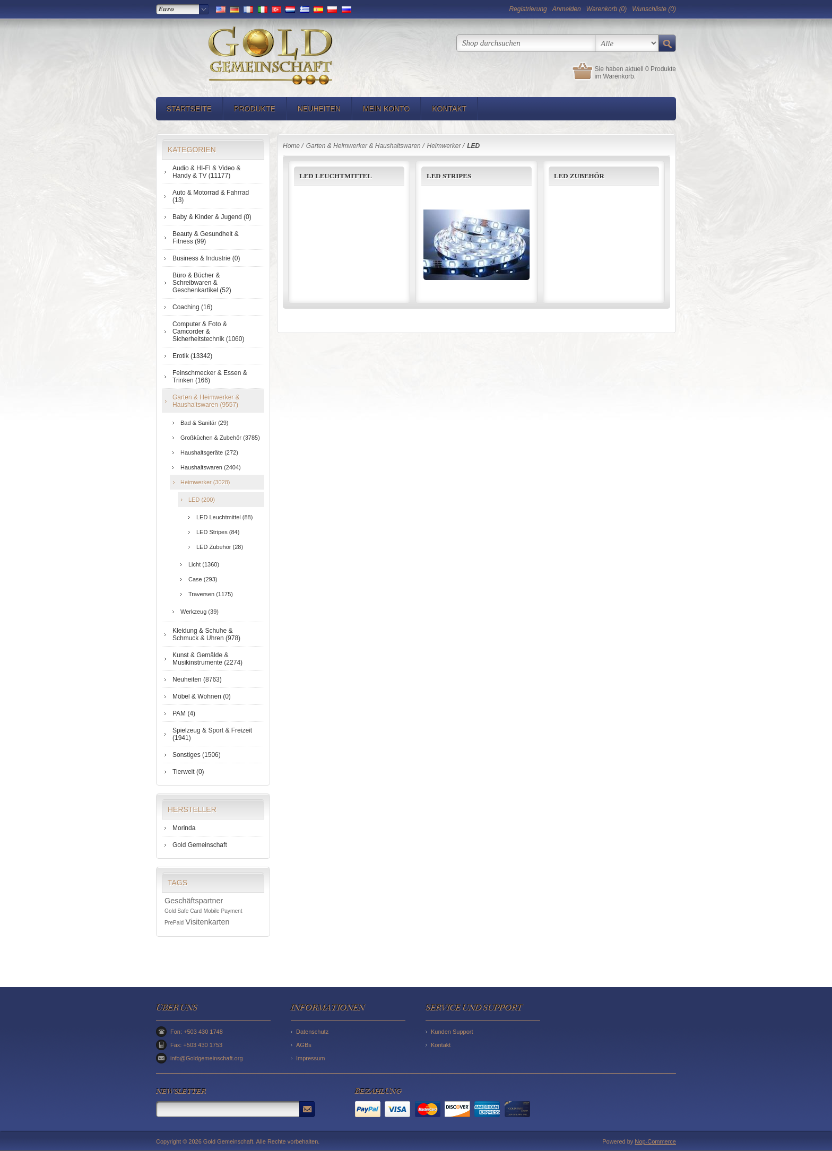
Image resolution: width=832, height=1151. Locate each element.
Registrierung (528, 9)
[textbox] (525, 43)
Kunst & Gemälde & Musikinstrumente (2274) (207, 658)
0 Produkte (660, 69)
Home (291, 146)
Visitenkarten (208, 922)
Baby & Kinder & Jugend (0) (212, 217)
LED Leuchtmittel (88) (224, 517)
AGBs (303, 1045)
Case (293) (202, 579)
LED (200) (201, 499)
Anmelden (566, 9)
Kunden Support (452, 1031)
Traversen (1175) (210, 594)
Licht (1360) (203, 564)
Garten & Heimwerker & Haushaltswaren (363, 146)
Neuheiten (319, 108)
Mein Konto (386, 108)
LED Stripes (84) (217, 532)
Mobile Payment (223, 911)
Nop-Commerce (655, 1141)
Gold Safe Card (183, 911)
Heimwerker (444, 146)
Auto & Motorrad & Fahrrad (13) (210, 196)
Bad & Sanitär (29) (204, 423)
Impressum (310, 1058)
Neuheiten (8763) (197, 679)
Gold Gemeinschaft (199, 845)
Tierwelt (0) (188, 771)
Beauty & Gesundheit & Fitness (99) (205, 237)
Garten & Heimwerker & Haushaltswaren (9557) (206, 401)
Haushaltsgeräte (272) (209, 452)
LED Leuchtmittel (335, 176)
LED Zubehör (579, 176)
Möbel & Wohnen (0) (201, 696)
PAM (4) (183, 713)
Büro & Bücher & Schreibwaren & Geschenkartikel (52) (201, 283)
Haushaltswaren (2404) (210, 467)
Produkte (254, 108)
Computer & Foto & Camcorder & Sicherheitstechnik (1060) (208, 331)
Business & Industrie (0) (206, 258)
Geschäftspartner (193, 900)
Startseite (189, 108)
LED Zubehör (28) (219, 547)
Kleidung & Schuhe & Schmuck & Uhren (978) (206, 634)
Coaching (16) (192, 307)
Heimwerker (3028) (205, 482)
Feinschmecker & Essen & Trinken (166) (209, 376)
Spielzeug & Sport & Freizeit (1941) (212, 734)
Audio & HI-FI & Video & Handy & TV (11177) (206, 171)
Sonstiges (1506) (196, 754)
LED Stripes (449, 176)
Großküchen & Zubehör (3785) (220, 437)
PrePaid (174, 923)
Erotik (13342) (192, 356)
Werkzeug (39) (199, 611)
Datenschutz (312, 1031)
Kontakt (449, 108)
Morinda (183, 828)
